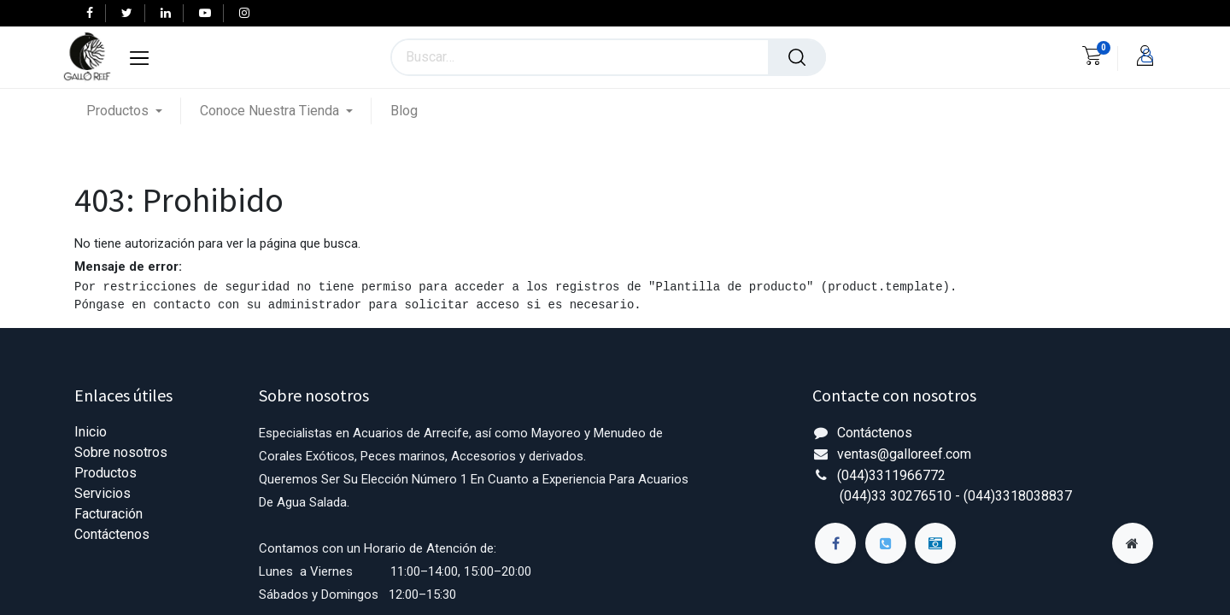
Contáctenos (111, 534)
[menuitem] (404, 110)
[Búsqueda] (797, 57)
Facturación (108, 514)
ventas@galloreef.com (904, 454)
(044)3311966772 (891, 475)
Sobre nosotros (120, 452)
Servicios (102, 493)
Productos (105, 473)
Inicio (90, 432)
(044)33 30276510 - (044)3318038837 (956, 496)
